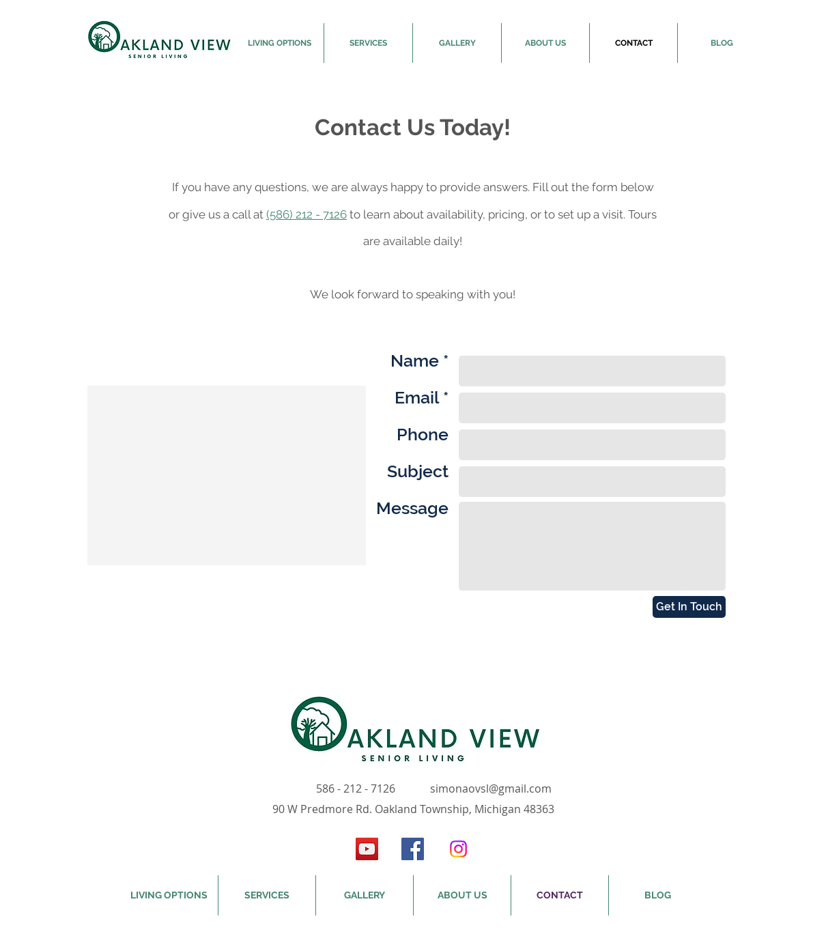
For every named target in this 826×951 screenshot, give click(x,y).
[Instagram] (458, 849)
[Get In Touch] (689, 607)
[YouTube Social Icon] (367, 849)
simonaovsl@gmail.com (491, 788)
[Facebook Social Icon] (412, 849)
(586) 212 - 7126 (306, 214)
